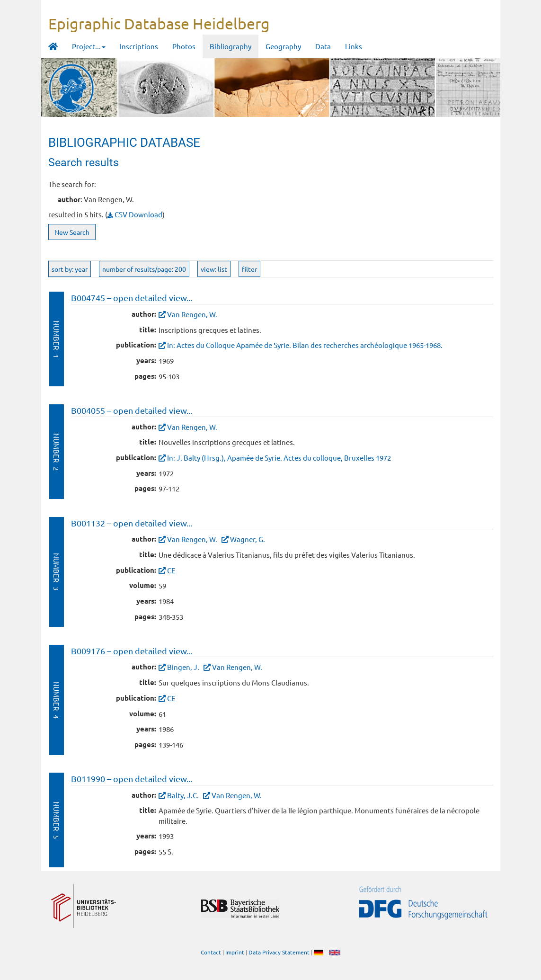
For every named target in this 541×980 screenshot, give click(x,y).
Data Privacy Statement (279, 952)
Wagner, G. (247, 539)
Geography (283, 46)
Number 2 (56, 452)
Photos (183, 46)
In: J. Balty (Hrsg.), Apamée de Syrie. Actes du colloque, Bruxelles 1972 (279, 457)
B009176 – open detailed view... (131, 651)
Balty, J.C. (183, 795)
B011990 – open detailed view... (131, 779)
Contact (211, 952)
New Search (71, 232)
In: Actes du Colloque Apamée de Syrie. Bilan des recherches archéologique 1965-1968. (305, 344)
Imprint (234, 952)
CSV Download (134, 214)
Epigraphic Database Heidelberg (159, 23)
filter (249, 269)
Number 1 (56, 339)
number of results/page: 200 (144, 269)
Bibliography (230, 46)
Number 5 (56, 820)
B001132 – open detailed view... (131, 523)
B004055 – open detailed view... (131, 410)
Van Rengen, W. (192, 314)
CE (171, 570)
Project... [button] (89, 46)
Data (323, 46)
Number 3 (56, 571)
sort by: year (70, 269)
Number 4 (56, 700)
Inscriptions (139, 46)
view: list (214, 269)
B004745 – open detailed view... (131, 298)
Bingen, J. (183, 666)
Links (353, 46)
